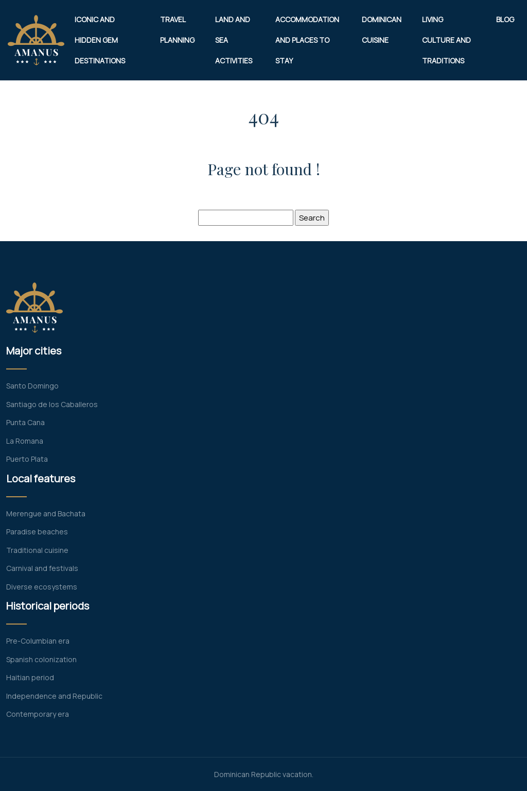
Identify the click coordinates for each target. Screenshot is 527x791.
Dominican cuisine (381, 29)
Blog (505, 19)
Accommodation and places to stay (307, 39)
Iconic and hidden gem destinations (100, 39)
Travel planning (177, 29)
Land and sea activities (233, 39)
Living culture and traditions (446, 39)
